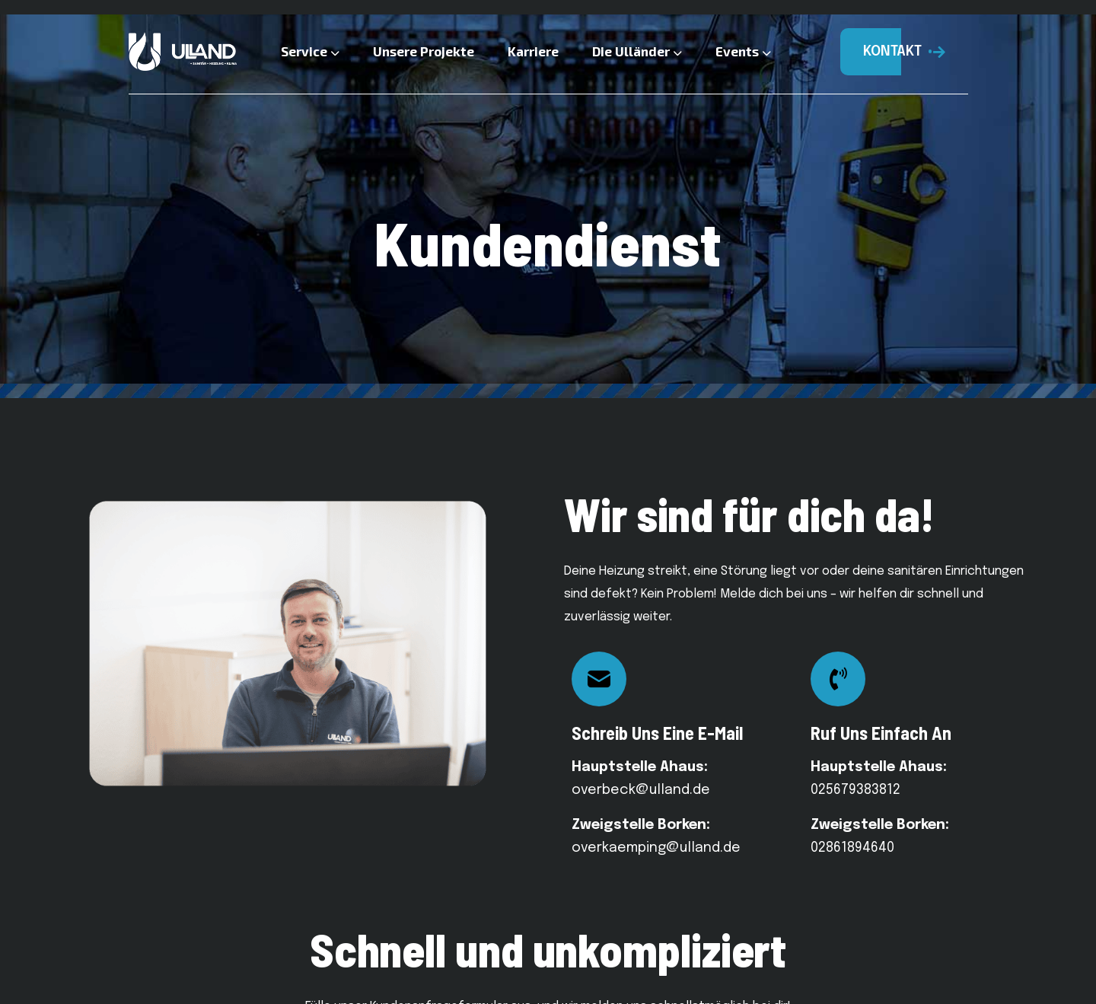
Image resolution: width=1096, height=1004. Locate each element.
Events (743, 51)
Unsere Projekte (423, 51)
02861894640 (852, 848)
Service (310, 51)
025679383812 (855, 790)
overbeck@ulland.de (641, 790)
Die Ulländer (637, 51)
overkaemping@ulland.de (656, 848)
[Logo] (183, 52)
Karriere (533, 51)
